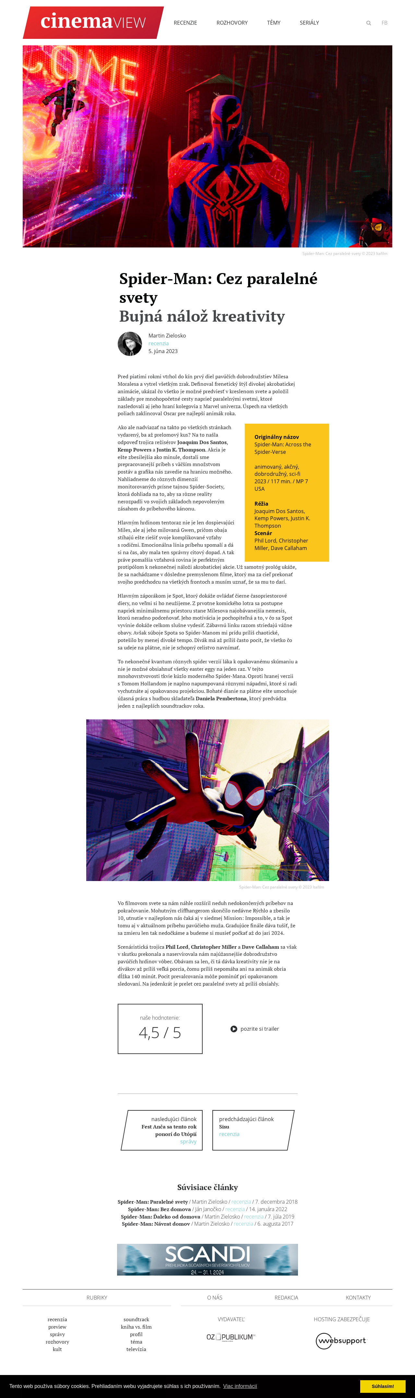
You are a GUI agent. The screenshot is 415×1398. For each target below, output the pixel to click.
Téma (136, 1341)
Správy (57, 1334)
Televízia (136, 1349)
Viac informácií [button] (240, 1386)
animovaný (268, 466)
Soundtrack (136, 1319)
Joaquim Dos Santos (279, 511)
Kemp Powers (271, 518)
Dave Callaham (289, 548)
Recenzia (158, 343)
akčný (291, 466)
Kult (57, 1349)
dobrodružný (271, 473)
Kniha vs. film (136, 1326)
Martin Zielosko (167, 335)
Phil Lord (265, 540)
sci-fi (294, 473)
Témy (273, 22)
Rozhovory (232, 22)
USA (260, 488)
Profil (136, 1334)
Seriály (309, 22)
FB (384, 22)
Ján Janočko (208, 1209)
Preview (57, 1326)
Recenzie (185, 22)
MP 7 (302, 481)
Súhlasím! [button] (383, 1386)
